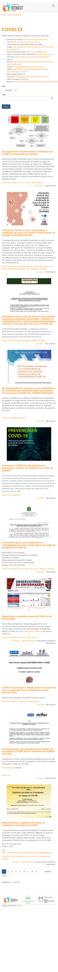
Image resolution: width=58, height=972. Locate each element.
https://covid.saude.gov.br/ (37, 52)
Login (23, 641)
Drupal (18, 906)
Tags (10, 15)
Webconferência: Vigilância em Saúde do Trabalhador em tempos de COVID (23, 824)
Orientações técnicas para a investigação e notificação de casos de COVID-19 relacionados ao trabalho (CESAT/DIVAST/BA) (28, 232)
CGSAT (13, 856)
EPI (12, 341)
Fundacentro (15, 495)
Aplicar (6, 107)
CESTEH (5, 856)
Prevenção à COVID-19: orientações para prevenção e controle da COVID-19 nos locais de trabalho (27, 468)
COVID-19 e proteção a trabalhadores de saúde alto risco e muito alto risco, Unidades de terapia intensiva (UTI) (29, 690)
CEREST (14, 701)
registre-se (32, 641)
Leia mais (39, 186)
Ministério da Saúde (22, 341)
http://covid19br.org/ (44, 54)
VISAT (22, 183)
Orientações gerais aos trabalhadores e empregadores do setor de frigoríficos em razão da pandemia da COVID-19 (28, 545)
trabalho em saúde (38, 341)
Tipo (3, 86)
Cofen (34, 638)
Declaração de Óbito (39, 269)
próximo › (48, 872)
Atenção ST (15, 183)
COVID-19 (17, 15)
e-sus (51, 266)
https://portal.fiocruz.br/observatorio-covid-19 (32, 77)
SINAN (13, 266)
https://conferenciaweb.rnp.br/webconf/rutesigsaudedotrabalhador (27, 853)
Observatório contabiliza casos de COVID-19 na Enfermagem (27, 617)
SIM (28, 269)
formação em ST (22, 856)
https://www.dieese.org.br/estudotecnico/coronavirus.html (36, 82)
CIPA (48, 569)
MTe (31, 569)
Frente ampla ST (37, 183)
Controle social (44, 856)
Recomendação (8, 768)
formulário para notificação (32, 631)
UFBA (36, 701)
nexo (28, 183)
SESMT (42, 569)
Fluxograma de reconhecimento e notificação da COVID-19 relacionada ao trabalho (27, 152)
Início (4, 15)
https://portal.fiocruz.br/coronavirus (26, 42)
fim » (5, 876)
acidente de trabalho (25, 266)
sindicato (5, 859)
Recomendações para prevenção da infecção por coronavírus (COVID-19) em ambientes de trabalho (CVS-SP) (28, 751)
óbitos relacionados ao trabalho (14, 269)
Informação (43, 266)
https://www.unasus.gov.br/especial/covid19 (32, 57)
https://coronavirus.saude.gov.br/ (35, 39)
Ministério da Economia (20, 569)
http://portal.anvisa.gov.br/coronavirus (28, 67)
